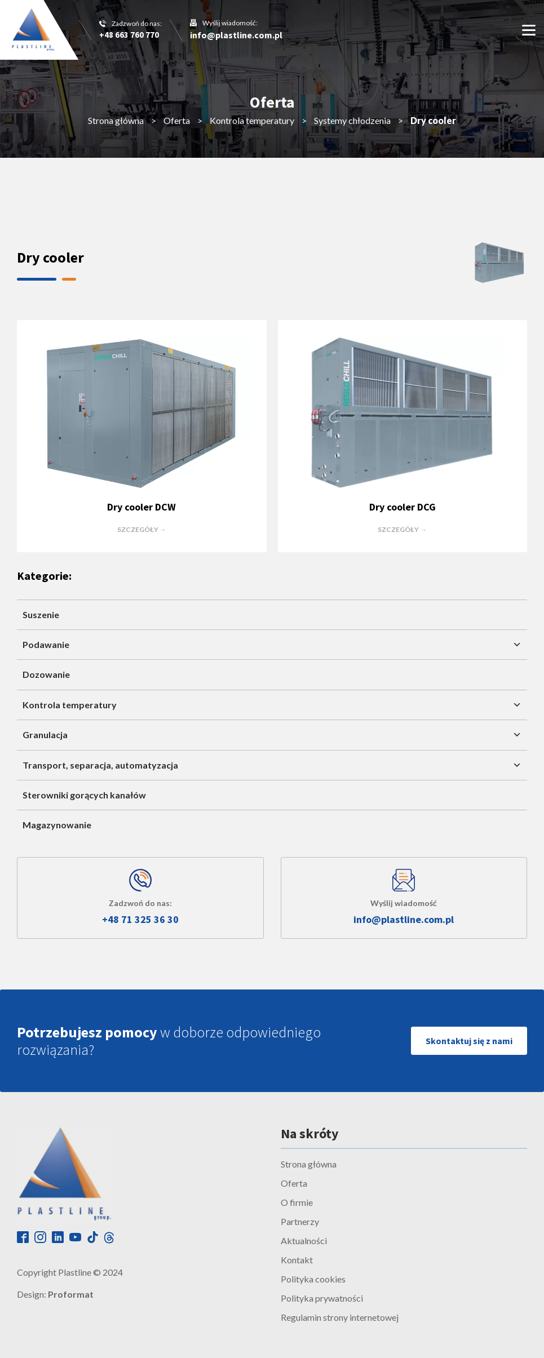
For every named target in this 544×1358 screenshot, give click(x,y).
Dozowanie (46, 674)
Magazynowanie (57, 824)
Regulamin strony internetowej (340, 1317)
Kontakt (297, 1259)
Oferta (176, 120)
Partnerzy (300, 1221)
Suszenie (41, 614)
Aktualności (304, 1240)
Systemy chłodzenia (352, 120)
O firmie (297, 1202)
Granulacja (272, 734)
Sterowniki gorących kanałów (84, 794)
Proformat (71, 1294)
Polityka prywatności (322, 1298)
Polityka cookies (313, 1278)
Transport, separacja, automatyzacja (272, 765)
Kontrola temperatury (252, 120)
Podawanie (272, 644)
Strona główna (116, 120)
